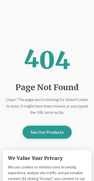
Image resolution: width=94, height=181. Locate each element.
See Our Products (47, 132)
